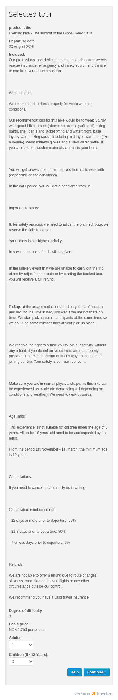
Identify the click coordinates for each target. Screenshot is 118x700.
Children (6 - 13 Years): (29, 654)
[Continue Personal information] (97, 672)
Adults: (15, 638)
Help (75, 672)
